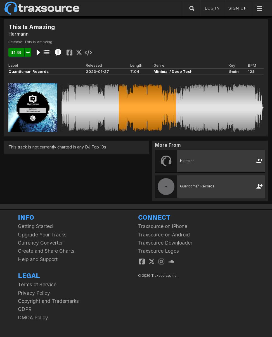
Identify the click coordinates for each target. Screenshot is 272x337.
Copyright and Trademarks (48, 301)
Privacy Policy (34, 293)
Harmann (18, 34)
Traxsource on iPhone (162, 226)
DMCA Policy (33, 317)
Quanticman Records (28, 71)
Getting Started (35, 226)
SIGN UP (237, 8)
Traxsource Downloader (165, 243)
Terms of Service (37, 284)
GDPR (25, 309)
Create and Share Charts (46, 251)
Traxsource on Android (164, 235)
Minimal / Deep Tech (173, 71)
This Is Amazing (38, 41)
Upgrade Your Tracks (42, 235)
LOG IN (212, 8)
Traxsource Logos (158, 251)
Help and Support (38, 259)
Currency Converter (40, 243)
